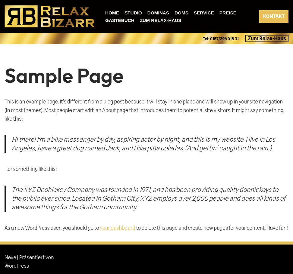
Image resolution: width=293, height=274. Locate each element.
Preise (227, 12)
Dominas (158, 12)
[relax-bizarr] (50, 16)
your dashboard (117, 228)
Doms (181, 12)
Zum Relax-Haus (160, 20)
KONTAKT (274, 16)
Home (112, 12)
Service (204, 12)
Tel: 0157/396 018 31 (221, 38)
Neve (10, 257)
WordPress (17, 266)
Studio (133, 12)
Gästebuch (119, 20)
